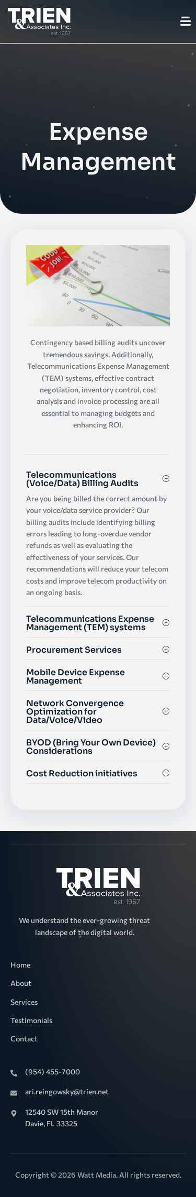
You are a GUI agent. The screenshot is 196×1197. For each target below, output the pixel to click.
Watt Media (96, 1174)
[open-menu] (185, 22)
